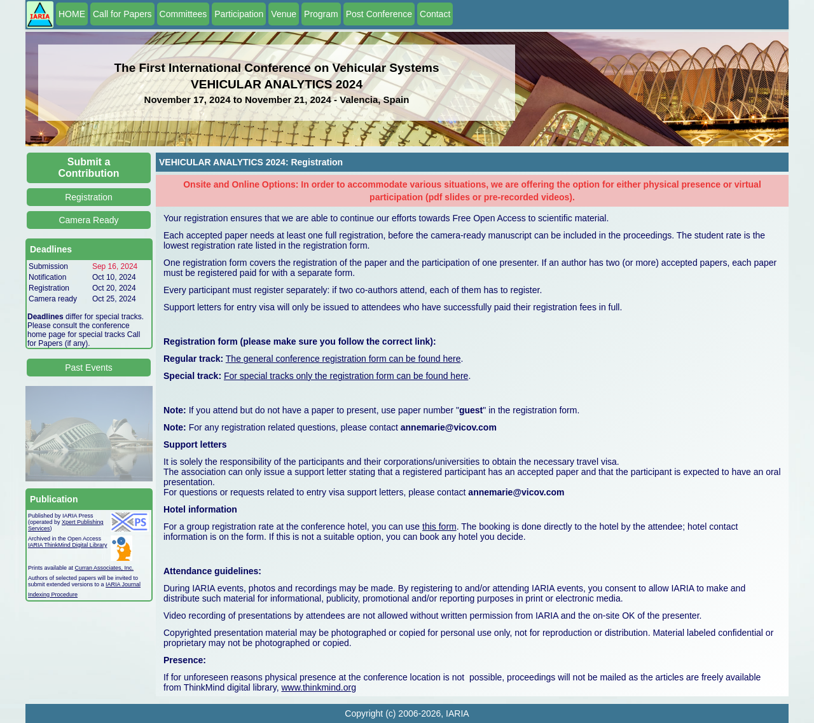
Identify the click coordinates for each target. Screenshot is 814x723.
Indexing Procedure (53, 594)
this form (439, 526)
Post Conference (379, 14)
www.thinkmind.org (318, 687)
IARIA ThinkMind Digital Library (67, 545)
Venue (283, 14)
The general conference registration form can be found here (343, 359)
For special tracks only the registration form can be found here (346, 376)
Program (321, 14)
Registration (89, 197)
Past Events (89, 367)
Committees (183, 14)
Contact (435, 14)
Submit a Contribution (89, 167)
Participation (238, 14)
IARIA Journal (123, 584)
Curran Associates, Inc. (104, 568)
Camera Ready (88, 220)
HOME (72, 14)
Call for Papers (122, 14)
